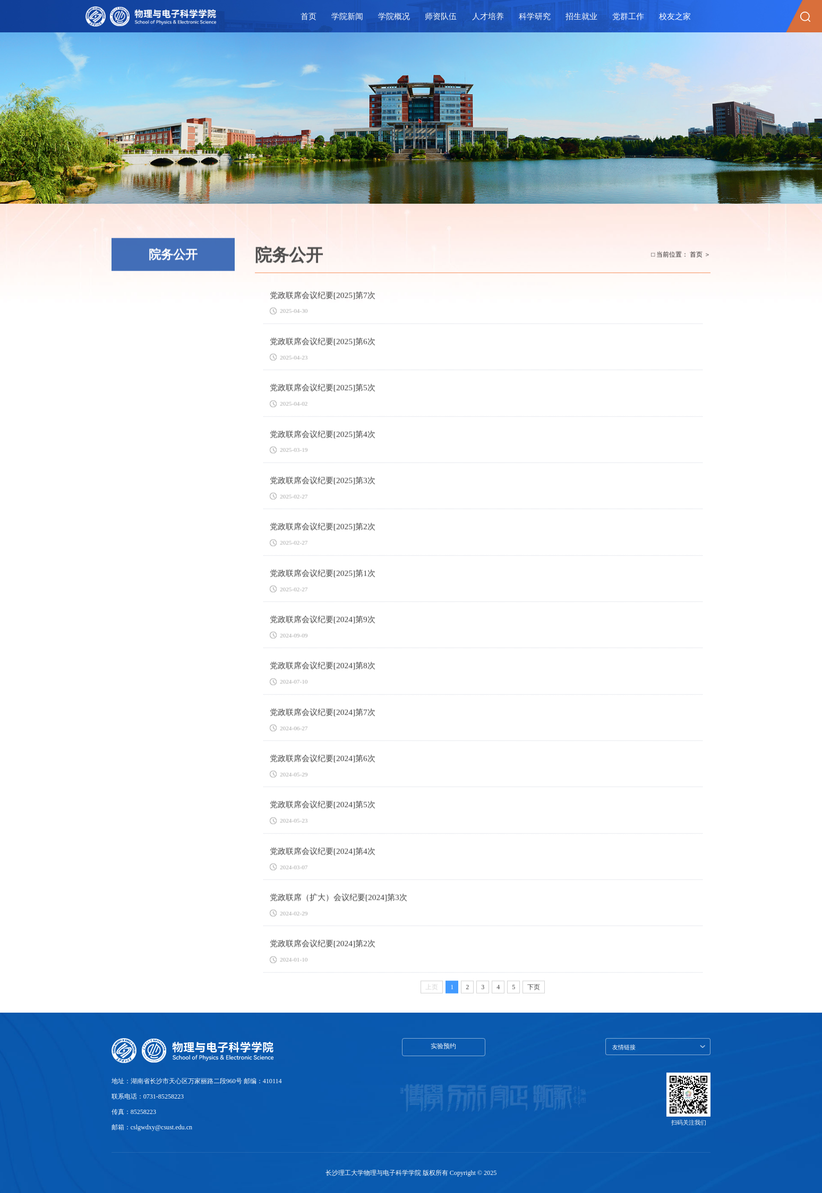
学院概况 (394, 16)
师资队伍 (441, 16)
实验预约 (443, 1046)
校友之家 (675, 16)
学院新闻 (347, 16)
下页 (533, 994)
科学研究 (535, 16)
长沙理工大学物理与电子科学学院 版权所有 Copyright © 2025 (411, 1172)
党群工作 (628, 16)
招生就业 (581, 16)
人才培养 (488, 16)
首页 (308, 16)
